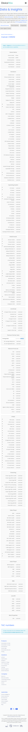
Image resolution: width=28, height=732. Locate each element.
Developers (3, 702)
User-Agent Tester (6, 28)
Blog (2, 704)
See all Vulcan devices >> (7, 34)
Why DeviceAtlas (5, 677)
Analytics (3, 660)
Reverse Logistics (5, 669)
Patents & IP (4, 681)
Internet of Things (5, 662)
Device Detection (5, 696)
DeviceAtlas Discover (5, 650)
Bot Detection (4, 697)
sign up (8, 45)
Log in (4, 45)
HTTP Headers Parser (20, 22)
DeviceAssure (4, 646)
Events (2, 683)
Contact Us (3, 684)
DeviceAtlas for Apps (5, 645)
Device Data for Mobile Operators (13, 632)
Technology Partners (5, 679)
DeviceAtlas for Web (5, 643)
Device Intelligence (5, 694)
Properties (23, 25)
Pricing (2, 651)
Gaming (3, 667)
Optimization (4, 658)
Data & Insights (4, 701)
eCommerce (4, 665)
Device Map (3, 648)
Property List (23, 20)
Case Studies (4, 699)
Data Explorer (21, 17)
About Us (3, 676)
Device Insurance (5, 670)
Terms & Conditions (11, 716)
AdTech (3, 657)
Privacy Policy (18, 716)
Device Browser (9, 17)
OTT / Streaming (5, 664)
